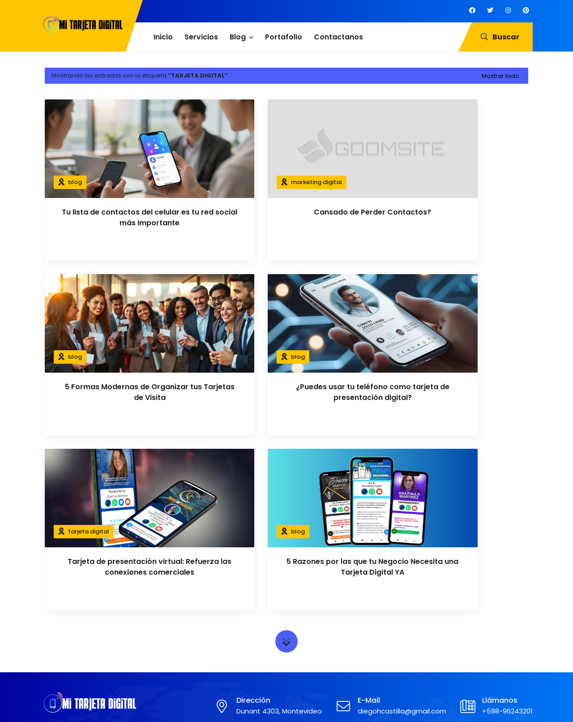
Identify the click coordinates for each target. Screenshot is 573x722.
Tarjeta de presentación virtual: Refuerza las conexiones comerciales (286, 392)
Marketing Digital (319, 607)
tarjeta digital (254, 356)
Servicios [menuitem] (201, 37)
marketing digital (259, 182)
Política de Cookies (199, 623)
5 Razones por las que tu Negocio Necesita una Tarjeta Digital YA (452, 392)
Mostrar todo (500, 76)
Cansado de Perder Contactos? (286, 212)
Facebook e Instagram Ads (334, 637)
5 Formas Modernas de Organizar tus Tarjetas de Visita (452, 217)
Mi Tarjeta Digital (261, 705)
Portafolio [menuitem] (283, 37)
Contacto (185, 652)
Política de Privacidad (203, 607)
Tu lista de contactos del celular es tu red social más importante (121, 217)
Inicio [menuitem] (163, 37)
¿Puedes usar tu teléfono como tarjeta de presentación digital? (121, 392)
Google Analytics (319, 623)
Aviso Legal (187, 637)
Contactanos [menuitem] (338, 37)
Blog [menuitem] (238, 37)
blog (75, 182)
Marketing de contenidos (332, 667)
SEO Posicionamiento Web (334, 652)
